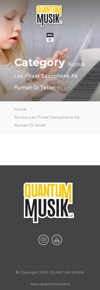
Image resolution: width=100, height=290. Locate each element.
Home (20, 109)
